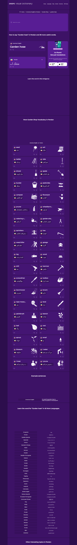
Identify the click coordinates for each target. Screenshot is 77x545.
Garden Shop (45, 12)
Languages (49, 3)
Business (61, 3)
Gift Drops (66, 3)
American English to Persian (33, 12)
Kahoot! (56, 3)
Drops (44, 3)
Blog (53, 3)
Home (22, 12)
